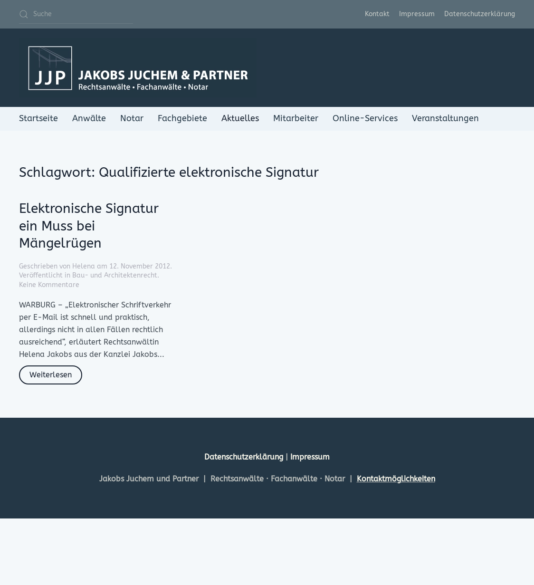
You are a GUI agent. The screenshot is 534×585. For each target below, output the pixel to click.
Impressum (417, 14)
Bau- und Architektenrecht (114, 275)
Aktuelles (240, 118)
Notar (131, 118)
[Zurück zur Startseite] (138, 67)
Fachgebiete (182, 118)
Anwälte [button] (89, 118)
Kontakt (377, 14)
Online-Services (365, 118)
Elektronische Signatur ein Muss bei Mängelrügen (89, 226)
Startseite (38, 118)
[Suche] (76, 14)
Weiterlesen (50, 374)
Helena (83, 266)
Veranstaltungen (445, 118)
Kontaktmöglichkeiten (396, 478)
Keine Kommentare (49, 285)
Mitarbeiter (295, 118)
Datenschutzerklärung (479, 14)
